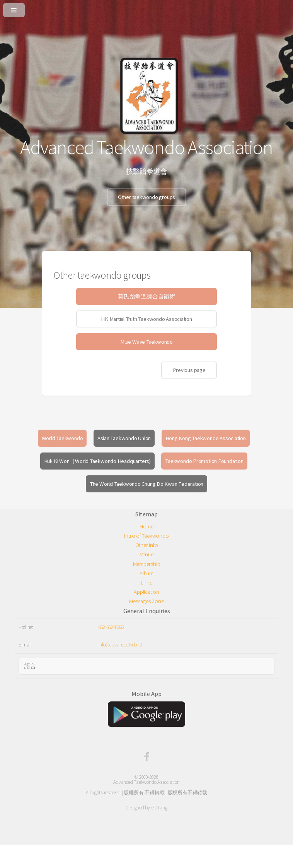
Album (146, 573)
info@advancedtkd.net (121, 644)
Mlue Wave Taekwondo (146, 341)
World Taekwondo (62, 438)
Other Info (146, 545)
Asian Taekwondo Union (124, 438)
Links (146, 582)
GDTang (159, 807)
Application (146, 591)
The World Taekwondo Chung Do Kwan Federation (146, 483)
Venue (146, 554)
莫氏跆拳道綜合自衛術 (146, 296)
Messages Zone (146, 601)
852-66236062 (111, 627)
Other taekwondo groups (146, 197)
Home (146, 526)
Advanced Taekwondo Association (146, 782)
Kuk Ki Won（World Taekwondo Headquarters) (97, 461)
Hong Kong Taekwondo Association (205, 438)
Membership (146, 563)
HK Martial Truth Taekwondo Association (146, 318)
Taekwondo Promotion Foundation (204, 461)
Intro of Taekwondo (146, 535)
